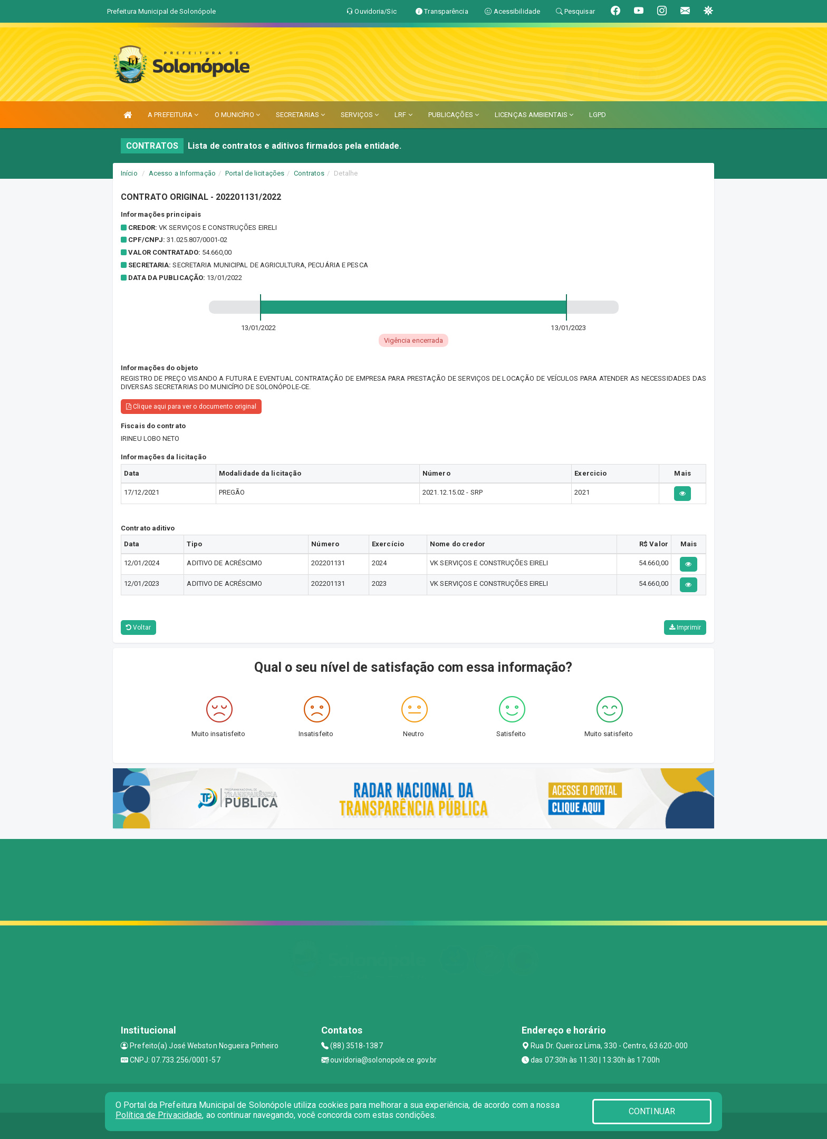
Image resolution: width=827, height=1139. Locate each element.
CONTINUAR (652, 1111)
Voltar (138, 627)
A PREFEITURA (173, 115)
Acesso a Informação (182, 173)
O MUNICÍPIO (237, 115)
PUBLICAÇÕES (453, 115)
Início (129, 173)
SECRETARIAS (300, 115)
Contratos (309, 173)
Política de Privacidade (159, 1115)
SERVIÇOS (360, 115)
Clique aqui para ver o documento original (191, 406)
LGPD (597, 115)
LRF (403, 115)
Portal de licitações (254, 173)
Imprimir (685, 627)
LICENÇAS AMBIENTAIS (534, 115)
